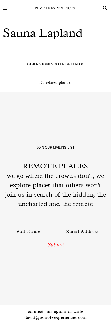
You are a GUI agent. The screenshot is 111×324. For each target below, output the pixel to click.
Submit (55, 244)
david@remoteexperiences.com (55, 317)
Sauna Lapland (43, 33)
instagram (56, 311)
